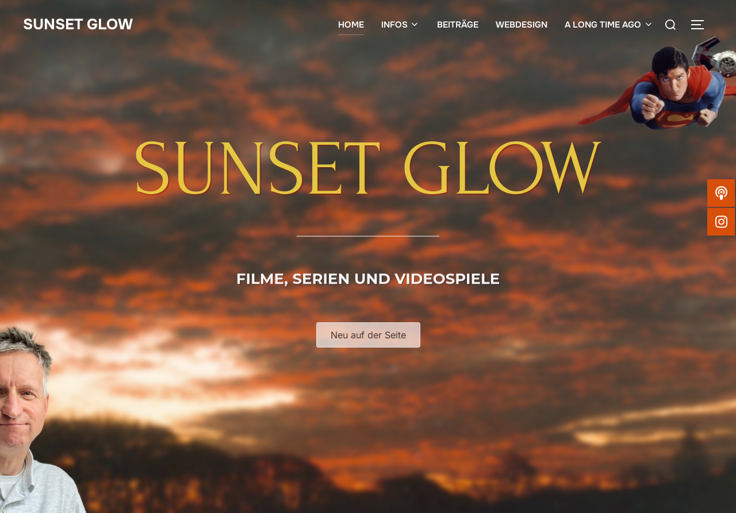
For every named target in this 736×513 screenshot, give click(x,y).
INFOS (400, 24)
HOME (351, 24)
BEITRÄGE (457, 24)
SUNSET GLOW (78, 24)
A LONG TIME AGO (609, 24)
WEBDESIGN (521, 24)
